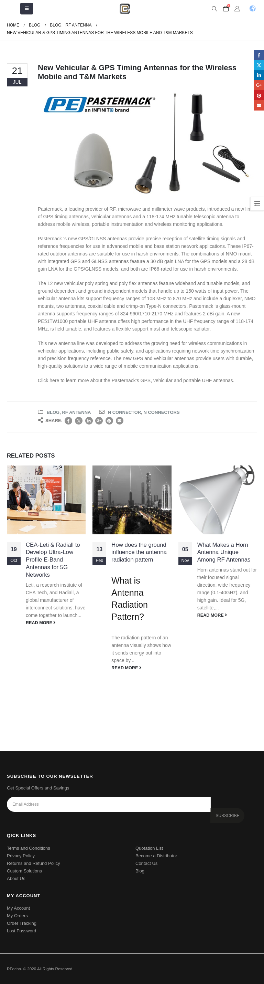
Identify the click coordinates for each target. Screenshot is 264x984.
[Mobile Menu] (26, 8)
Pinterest (109, 421)
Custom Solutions (24, 870)
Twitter (78, 421)
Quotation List (149, 848)
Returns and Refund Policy (33, 863)
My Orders (17, 915)
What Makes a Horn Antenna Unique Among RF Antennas (224, 552)
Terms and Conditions (28, 848)
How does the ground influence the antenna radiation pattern (139, 552)
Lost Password (21, 930)
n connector (124, 412)
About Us (16, 878)
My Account (18, 908)
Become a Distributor (156, 855)
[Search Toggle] (214, 9)
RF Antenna (76, 412)
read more (41, 622)
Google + (99, 421)
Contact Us (146, 863)
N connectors (161, 412)
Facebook (68, 421)
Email (119, 421)
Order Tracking (21, 923)
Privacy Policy (21, 855)
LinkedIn (89, 421)
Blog (53, 412)
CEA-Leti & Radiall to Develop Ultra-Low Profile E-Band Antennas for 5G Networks (53, 560)
